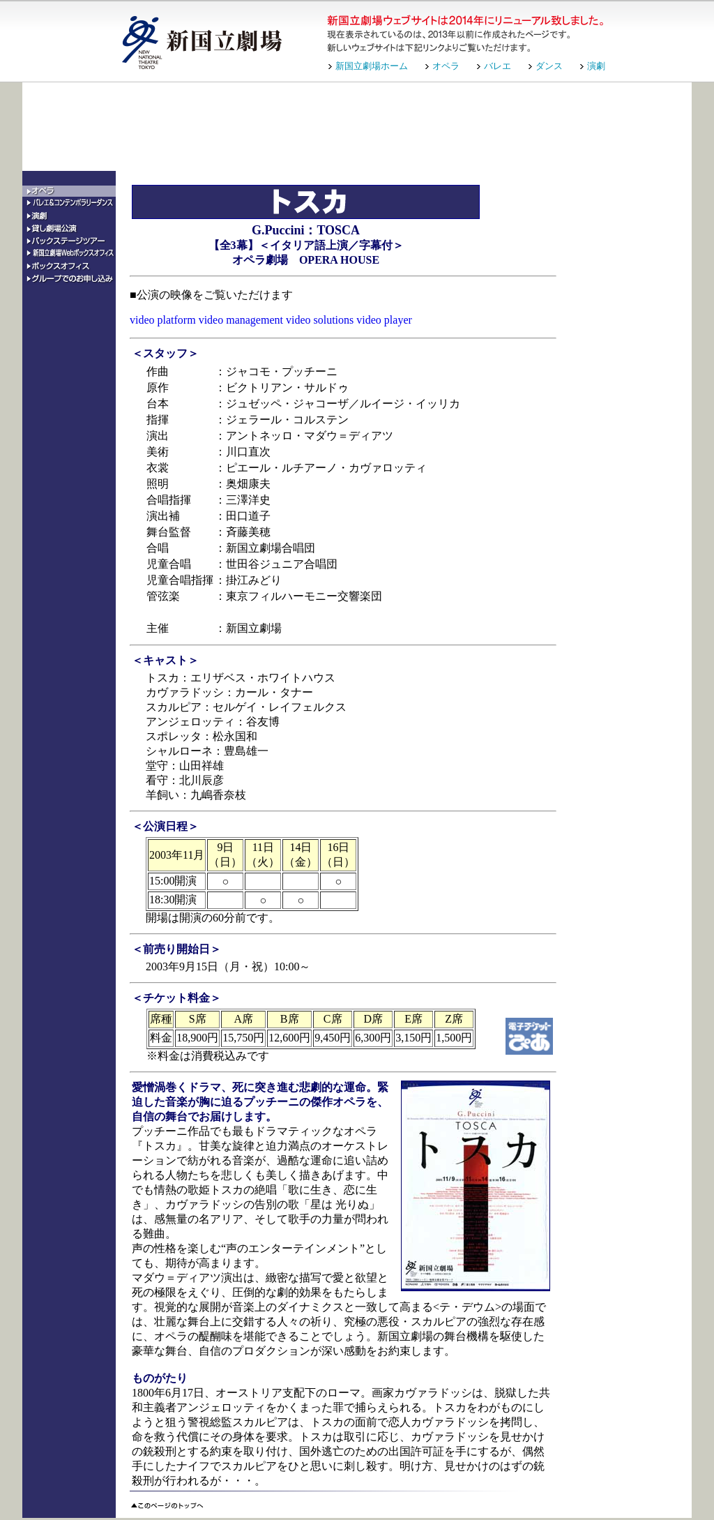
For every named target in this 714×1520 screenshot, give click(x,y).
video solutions (320, 320)
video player (384, 320)
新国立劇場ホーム (371, 66)
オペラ (445, 66)
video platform (163, 320)
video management (241, 320)
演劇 (596, 66)
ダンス (549, 66)
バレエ (497, 66)
